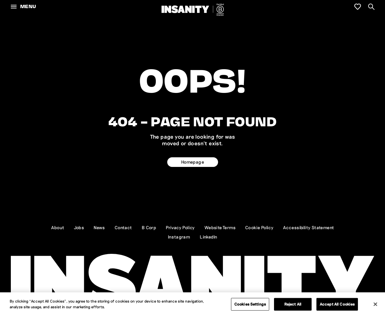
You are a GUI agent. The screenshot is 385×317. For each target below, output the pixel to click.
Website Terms (220, 227)
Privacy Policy (180, 227)
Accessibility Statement (308, 227)
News (99, 227)
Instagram (179, 236)
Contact (123, 227)
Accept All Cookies (337, 304)
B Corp (149, 227)
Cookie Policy (259, 227)
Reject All (292, 304)
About (57, 227)
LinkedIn (208, 236)
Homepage (192, 162)
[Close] (375, 304)
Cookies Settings (250, 304)
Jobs (79, 227)
